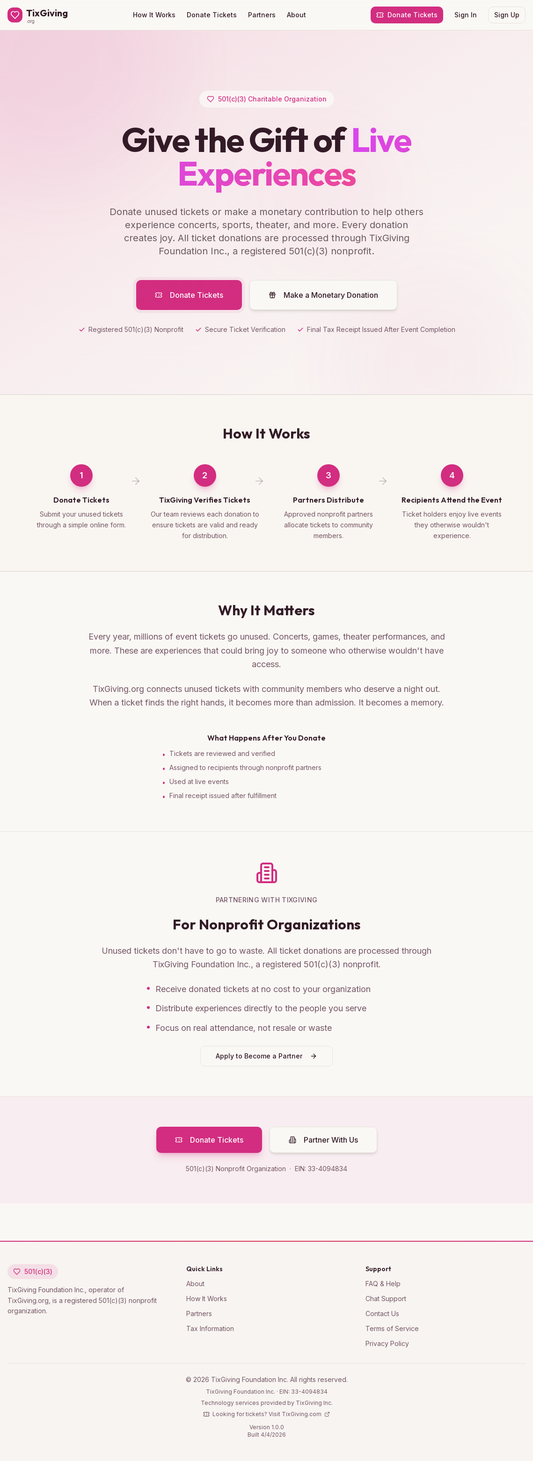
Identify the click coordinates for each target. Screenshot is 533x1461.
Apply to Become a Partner (266, 1059)
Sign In (465, 15)
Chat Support (385, 1299)
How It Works (154, 15)
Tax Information (210, 1328)
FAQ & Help (383, 1284)
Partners (262, 15)
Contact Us (382, 1313)
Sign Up (506, 15)
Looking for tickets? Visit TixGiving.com (266, 1414)
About (296, 15)
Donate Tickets (212, 15)
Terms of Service (392, 1328)
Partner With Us (323, 1143)
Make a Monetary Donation (323, 301)
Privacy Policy (387, 1343)
